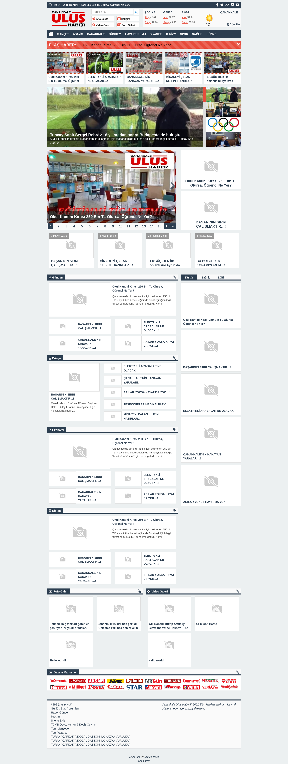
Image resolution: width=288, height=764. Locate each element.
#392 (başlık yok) (61, 704)
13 (144, 226)
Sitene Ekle (58, 720)
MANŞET (63, 34)
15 (159, 226)
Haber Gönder (60, 712)
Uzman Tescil (151, 757)
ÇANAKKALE (96, 34)
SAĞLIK (197, 34)
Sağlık (205, 277)
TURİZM (171, 34)
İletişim (123, 19)
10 (121, 226)
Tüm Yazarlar (59, 732)
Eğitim (222, 277)
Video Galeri (101, 25)
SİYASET (156, 34)
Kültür (189, 277)
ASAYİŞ (78, 34)
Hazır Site (134, 757)
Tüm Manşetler (60, 728)
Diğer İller (233, 24)
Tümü (170, 226)
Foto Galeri (126, 25)
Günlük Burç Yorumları (65, 708)
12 (136, 226)
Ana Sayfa (100, 19)
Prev (50, 64)
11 (128, 226)
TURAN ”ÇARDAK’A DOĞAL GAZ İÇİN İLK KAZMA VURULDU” (90, 736)
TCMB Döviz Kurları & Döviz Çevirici (73, 724)
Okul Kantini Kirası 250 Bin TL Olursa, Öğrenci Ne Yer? (140, 45)
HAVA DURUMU (135, 34)
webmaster (144, 761)
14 (152, 226)
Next (238, 64)
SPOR (184, 34)
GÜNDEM (115, 34)
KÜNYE (211, 34)
